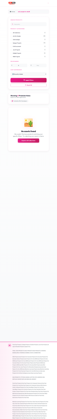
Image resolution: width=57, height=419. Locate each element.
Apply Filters (28, 80)
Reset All (28, 85)
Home (12, 11)
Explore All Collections (28, 142)
